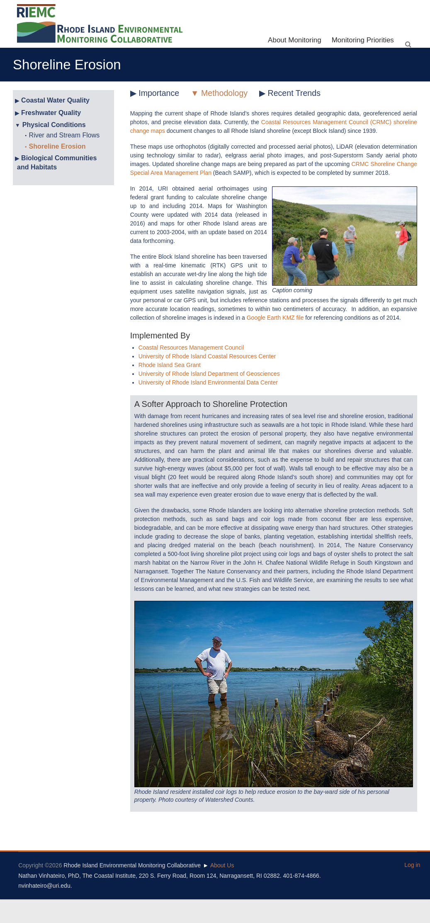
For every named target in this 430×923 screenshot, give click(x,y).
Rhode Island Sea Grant (169, 365)
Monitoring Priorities (363, 40)
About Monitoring (294, 40)
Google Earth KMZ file (275, 317)
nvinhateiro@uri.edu (44, 885)
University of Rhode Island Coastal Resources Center (207, 356)
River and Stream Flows (64, 135)
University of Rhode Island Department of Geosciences (209, 373)
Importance (158, 93)
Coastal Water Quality (55, 100)
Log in (412, 865)
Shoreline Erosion (57, 146)
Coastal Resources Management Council (191, 347)
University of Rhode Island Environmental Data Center (208, 382)
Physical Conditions (54, 124)
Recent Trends (294, 93)
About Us (222, 865)
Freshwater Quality (51, 112)
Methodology (224, 93)
